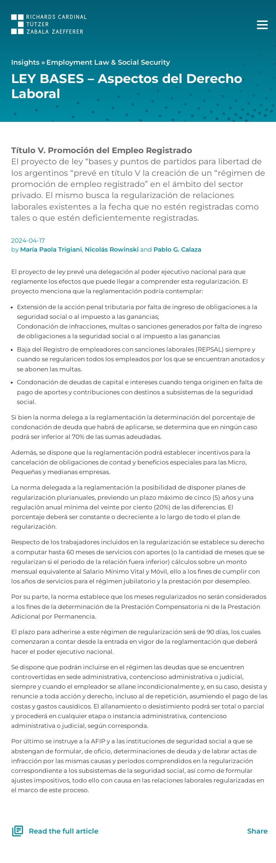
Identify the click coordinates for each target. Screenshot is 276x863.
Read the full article (54, 831)
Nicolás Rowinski (112, 249)
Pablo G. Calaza (177, 249)
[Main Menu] (262, 24)
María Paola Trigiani (51, 249)
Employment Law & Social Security (108, 62)
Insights (25, 62)
